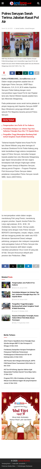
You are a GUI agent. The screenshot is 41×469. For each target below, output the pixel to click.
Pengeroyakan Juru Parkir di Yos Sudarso (18, 125)
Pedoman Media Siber (8, 466)
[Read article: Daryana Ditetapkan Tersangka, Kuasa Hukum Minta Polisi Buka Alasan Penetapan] (6, 318)
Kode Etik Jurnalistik (18, 463)
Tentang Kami (6, 463)
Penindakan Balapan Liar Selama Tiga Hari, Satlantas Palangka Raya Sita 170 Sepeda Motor (25, 294)
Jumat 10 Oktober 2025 (20, 311)
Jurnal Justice (19, 28)
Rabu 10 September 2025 (20, 323)
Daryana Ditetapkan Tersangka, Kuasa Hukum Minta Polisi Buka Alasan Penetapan (25, 318)
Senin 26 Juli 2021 (7, 28)
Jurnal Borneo (24, 461)
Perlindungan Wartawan (24, 466)
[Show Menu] (3, 3)
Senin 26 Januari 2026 (19, 288)
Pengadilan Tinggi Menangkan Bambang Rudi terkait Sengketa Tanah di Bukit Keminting (25, 306)
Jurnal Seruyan (29, 28)
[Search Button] (38, 3)
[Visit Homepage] (20, 3)
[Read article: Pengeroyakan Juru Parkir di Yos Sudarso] (6, 285)
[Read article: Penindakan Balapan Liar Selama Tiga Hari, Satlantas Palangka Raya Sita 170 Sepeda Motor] (6, 294)
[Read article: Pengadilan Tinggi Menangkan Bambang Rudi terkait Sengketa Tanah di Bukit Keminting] (6, 306)
